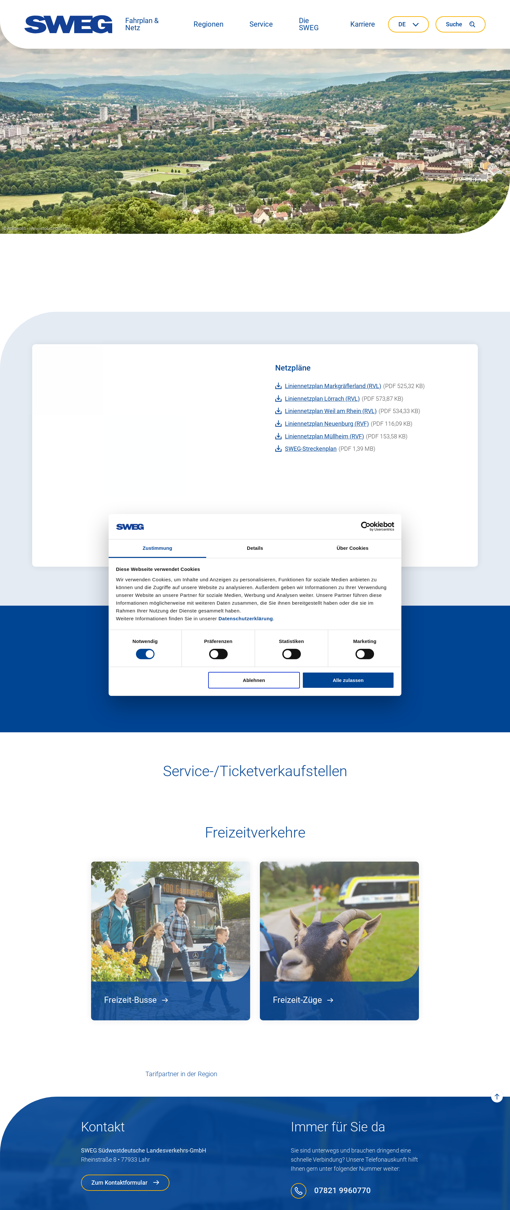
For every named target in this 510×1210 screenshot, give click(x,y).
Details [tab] (255, 548)
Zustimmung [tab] (157, 548)
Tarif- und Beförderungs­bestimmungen (301, 1200)
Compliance (230, 1200)
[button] (146, 24)
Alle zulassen (348, 680)
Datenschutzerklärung (246, 618)
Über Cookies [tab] (353, 548)
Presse (366, 1200)
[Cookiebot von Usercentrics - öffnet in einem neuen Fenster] (365, 526)
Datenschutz (189, 1200)
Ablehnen (254, 680)
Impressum (149, 1200)
